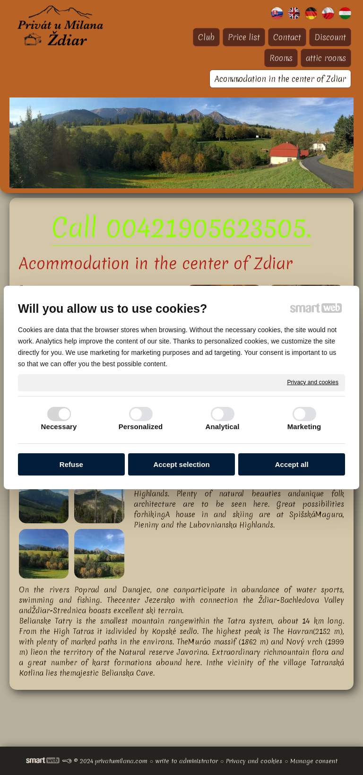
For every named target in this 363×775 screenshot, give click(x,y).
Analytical (223, 427)
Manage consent (313, 761)
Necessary (59, 427)
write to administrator (187, 761)
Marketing (304, 427)
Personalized (141, 427)
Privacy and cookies (312, 382)
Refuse (71, 464)
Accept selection (181, 464)
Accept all (292, 464)
